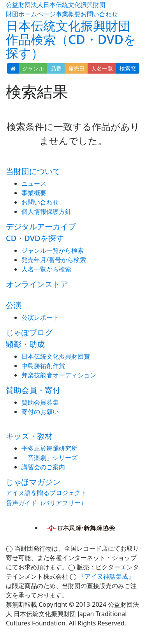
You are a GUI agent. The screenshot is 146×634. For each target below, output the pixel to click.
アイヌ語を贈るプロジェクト (46, 492)
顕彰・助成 (25, 344)
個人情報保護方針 (46, 211)
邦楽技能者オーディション (58, 375)
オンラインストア (37, 284)
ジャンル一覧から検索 (52, 250)
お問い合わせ (99, 14)
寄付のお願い (40, 411)
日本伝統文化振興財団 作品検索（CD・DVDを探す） (71, 39)
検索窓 (128, 68)
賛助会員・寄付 (33, 390)
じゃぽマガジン (33, 482)
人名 (102, 68)
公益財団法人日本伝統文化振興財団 (56, 4)
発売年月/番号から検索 (53, 259)
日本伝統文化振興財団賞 (55, 356)
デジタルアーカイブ (41, 226)
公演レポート (40, 317)
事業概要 (68, 14)
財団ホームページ (31, 14)
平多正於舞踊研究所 (49, 448)
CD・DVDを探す (35, 238)
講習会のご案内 (43, 467)
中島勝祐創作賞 (43, 365)
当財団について (33, 171)
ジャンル (33, 68)
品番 (56, 68)
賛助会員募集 (40, 402)
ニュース (33, 183)
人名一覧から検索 (46, 269)
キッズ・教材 (29, 436)
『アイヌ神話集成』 (106, 576)
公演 (13, 305)
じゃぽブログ (29, 332)
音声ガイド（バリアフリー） (46, 502)
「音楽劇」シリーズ (49, 457)
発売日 (76, 68)
